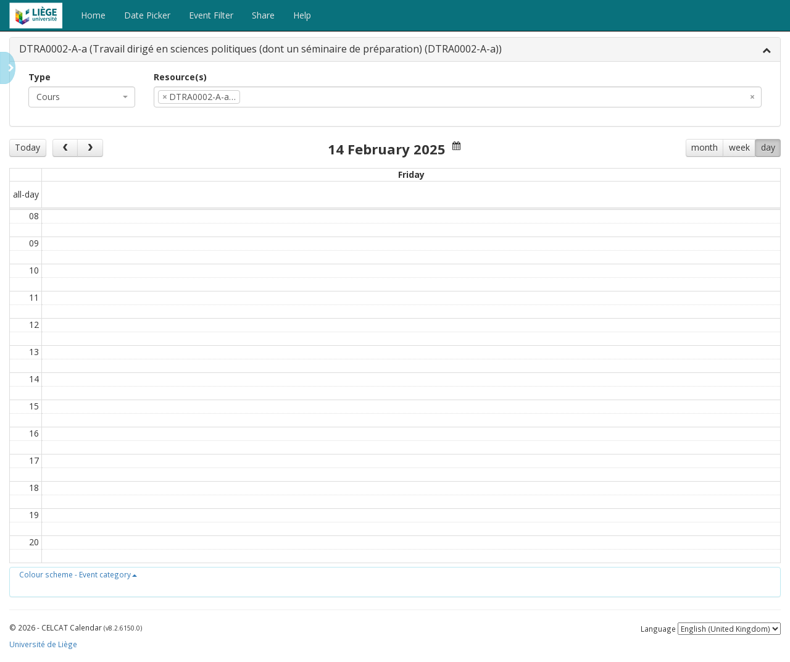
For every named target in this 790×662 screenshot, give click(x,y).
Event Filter (211, 15)
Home (93, 15)
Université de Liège (43, 644)
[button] (78, 574)
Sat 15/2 (622, 174)
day (768, 147)
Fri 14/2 (516, 174)
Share (263, 15)
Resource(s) (180, 77)
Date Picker (147, 15)
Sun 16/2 (727, 174)
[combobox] (81, 96)
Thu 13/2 (411, 174)
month (704, 147)
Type (39, 77)
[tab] (395, 50)
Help (302, 15)
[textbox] (261, 97)
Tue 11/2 (200, 174)
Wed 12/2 (305, 174)
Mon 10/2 (94, 174)
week (739, 147)
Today (27, 147)
